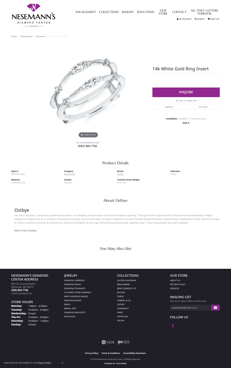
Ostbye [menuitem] (121, 304)
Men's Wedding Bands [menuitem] (76, 296)
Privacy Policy (91, 353)
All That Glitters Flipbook (204, 12)
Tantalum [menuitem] (122, 316)
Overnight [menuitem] (123, 308)
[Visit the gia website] (108, 342)
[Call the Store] (19, 290)
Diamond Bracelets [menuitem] (75, 312)
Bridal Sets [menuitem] (70, 308)
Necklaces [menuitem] (69, 316)
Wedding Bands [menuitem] (72, 300)
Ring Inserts (40, 36)
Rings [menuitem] (67, 304)
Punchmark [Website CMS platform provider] (121, 363)
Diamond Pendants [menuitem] (74, 288)
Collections (109, 12)
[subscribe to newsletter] (215, 308)
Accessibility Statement (134, 353)
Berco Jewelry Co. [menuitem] (126, 288)
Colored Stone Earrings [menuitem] (77, 292)
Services (174, 288)
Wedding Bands (26, 36)
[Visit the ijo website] (124, 342)
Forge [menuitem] (120, 296)
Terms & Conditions (111, 353)
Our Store (163, 12)
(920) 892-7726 (87, 146)
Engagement (86, 12)
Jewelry (128, 12)
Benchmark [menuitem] (123, 284)
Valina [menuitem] (120, 320)
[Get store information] (21, 293)
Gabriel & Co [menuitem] (124, 300)
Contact (179, 12)
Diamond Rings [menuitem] (72, 284)
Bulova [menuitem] (121, 292)
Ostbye (120, 174)
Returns (203, 107)
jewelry (14, 36)
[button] (184, 19)
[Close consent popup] (62, 363)
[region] (88, 90)
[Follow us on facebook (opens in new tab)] (173, 326)
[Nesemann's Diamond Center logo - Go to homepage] (44, 15)
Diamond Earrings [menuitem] (74, 280)
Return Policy (178, 284)
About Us (175, 280)
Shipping (169, 107)
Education (145, 12)
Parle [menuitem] (120, 312)
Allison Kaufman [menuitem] (126, 280)
